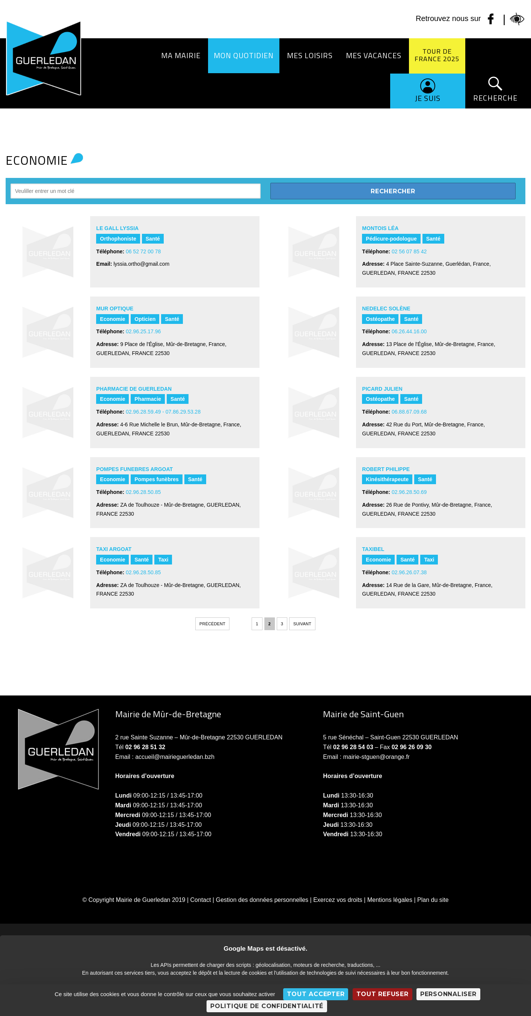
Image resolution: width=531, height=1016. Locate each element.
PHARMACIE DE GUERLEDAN (134, 389)
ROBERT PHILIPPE (386, 469)
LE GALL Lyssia (117, 228)
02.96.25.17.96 (143, 331)
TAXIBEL (373, 549)
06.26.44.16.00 (409, 331)
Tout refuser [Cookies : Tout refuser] (382, 994)
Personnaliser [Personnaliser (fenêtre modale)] (448, 994)
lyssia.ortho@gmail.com (141, 264)
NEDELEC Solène (386, 309)
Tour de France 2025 (437, 55)
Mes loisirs (310, 55)
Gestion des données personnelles (262, 900)
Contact (200, 900)
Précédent (212, 624)
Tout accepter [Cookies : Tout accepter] (316, 994)
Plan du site (433, 900)
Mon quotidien (244, 55)
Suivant (302, 624)
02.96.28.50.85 (143, 492)
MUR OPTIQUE (114, 309)
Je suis (427, 98)
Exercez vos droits (337, 900)
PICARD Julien (382, 389)
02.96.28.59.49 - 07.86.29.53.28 (163, 412)
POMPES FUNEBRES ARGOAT (134, 469)
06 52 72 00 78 (143, 251)
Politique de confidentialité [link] (266, 1006)
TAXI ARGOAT (113, 549)
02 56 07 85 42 (409, 251)
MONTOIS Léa (380, 228)
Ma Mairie (181, 55)
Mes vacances (373, 55)
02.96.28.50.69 (409, 492)
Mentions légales (389, 900)
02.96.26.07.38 (409, 572)
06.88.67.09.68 (409, 412)
